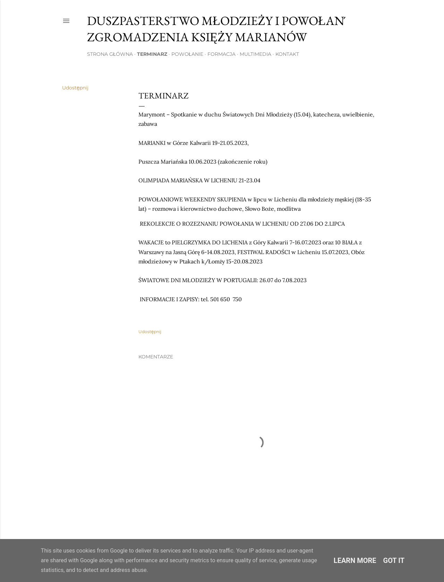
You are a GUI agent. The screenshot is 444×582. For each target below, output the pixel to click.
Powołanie (187, 54)
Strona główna (110, 54)
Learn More (355, 560)
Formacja (221, 54)
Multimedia (255, 54)
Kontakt (287, 54)
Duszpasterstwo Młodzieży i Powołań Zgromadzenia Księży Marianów (215, 28)
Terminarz (152, 54)
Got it (394, 560)
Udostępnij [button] (75, 88)
